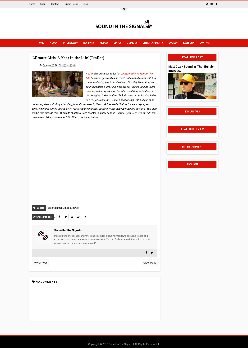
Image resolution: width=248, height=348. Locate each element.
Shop (85, 4)
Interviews (69, 43)
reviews (88, 43)
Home (32, 4)
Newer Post (40, 262)
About (43, 4)
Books (172, 43)
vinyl (117, 43)
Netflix (89, 73)
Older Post (149, 262)
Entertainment (152, 43)
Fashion (188, 43)
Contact (55, 4)
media (103, 43)
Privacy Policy (71, 4)
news (53, 43)
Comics (131, 43)
